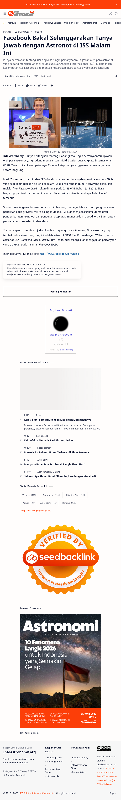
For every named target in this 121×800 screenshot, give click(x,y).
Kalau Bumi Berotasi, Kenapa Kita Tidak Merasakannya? (58, 419)
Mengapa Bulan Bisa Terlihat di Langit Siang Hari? (55, 464)
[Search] (116, 13)
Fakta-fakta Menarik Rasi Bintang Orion (48, 440)
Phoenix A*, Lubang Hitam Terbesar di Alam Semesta (56, 452)
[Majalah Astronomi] (30, 23)
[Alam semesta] (44, 471)
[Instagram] (8, 771)
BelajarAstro (78, 772)
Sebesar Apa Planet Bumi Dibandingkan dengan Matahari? (60, 476)
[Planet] (39, 415)
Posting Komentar (60, 291)
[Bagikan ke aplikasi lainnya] (52, 85)
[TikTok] (33, 771)
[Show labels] (36, 510)
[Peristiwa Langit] (52, 23)
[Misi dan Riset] (71, 23)
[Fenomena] (52, 495)
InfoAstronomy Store (79, 766)
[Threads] (10, 775)
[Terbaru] (29, 495)
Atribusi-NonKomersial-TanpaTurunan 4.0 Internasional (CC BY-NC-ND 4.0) (107, 776)
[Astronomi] (42, 459)
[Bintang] (56, 471)
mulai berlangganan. (79, 4)
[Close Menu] (117, 4)
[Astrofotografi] (90, 23)
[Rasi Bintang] (42, 435)
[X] (16, 771)
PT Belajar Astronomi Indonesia (37, 793)
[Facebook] (21, 775)
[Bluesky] (23, 771)
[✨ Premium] (9, 23)
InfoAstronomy (80, 757)
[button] (110, 13)
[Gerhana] (105, 23)
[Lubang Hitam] (44, 447)
